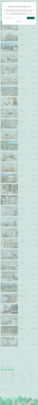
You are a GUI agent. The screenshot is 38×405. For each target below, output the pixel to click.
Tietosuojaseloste (18, 21)
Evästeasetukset (19, 14)
